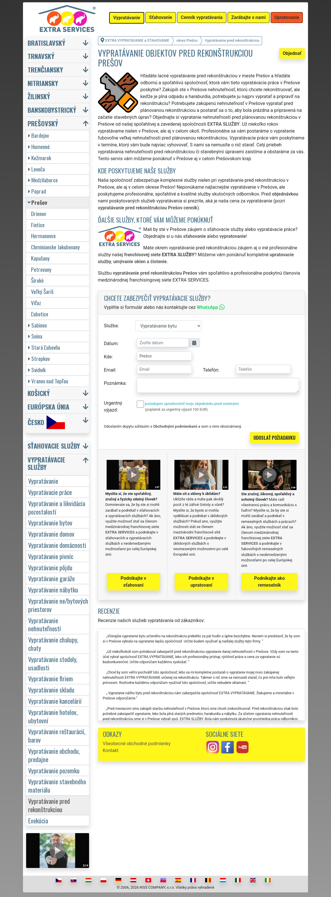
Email (110, 370)
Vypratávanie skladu (51, 689)
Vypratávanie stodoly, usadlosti (52, 663)
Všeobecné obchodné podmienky (137, 743)
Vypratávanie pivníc (50, 556)
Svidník (37, 370)
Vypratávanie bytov (50, 522)
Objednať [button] (292, 53)
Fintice (38, 225)
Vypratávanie (43, 480)
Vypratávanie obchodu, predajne (54, 755)
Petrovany (41, 269)
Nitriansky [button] (43, 83)
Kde (108, 356)
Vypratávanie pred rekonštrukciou (49, 805)
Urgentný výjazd (113, 406)
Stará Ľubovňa (44, 347)
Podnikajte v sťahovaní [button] (133, 581)
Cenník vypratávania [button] (201, 17)
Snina (35, 336)
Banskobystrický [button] (52, 109)
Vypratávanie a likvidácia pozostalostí (56, 507)
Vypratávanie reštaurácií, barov (56, 735)
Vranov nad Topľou (48, 381)
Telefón (210, 370)
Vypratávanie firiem (50, 678)
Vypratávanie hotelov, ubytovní (53, 716)
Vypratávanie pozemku (54, 770)
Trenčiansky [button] (45, 69)
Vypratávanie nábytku (53, 589)
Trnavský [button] (41, 56)
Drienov (38, 213)
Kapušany (40, 258)
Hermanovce (43, 236)
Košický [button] (39, 393)
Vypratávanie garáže (51, 578)
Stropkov (39, 358)
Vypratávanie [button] (126, 17)
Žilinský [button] (39, 96)
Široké (37, 280)
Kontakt (111, 750)
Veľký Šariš (42, 291)
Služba (111, 325)
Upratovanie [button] (286, 17)
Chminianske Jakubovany (55, 247)
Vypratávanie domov (51, 533)
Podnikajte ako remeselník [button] (269, 581)
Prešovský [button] (43, 123)
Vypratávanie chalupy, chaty (53, 644)
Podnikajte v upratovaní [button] (201, 581)
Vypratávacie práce (50, 492)
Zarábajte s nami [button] (248, 17)
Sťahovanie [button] (160, 17)
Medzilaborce (43, 180)
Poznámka (115, 383)
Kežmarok (39, 158)
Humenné (39, 146)
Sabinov (37, 325)
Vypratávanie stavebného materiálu (57, 785)
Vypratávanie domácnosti (57, 545)
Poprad (37, 191)
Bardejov (38, 135)
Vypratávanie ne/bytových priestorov (58, 605)
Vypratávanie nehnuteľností (44, 624)
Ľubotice (39, 314)
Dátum (111, 343)
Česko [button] (46, 422)
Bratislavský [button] (46, 42)
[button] (58, 447)
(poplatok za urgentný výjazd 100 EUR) (176, 409)
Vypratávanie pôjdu (50, 567)
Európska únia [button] (48, 406)
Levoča (36, 169)
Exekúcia (38, 820)
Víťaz (36, 303)
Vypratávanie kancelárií (55, 700)
